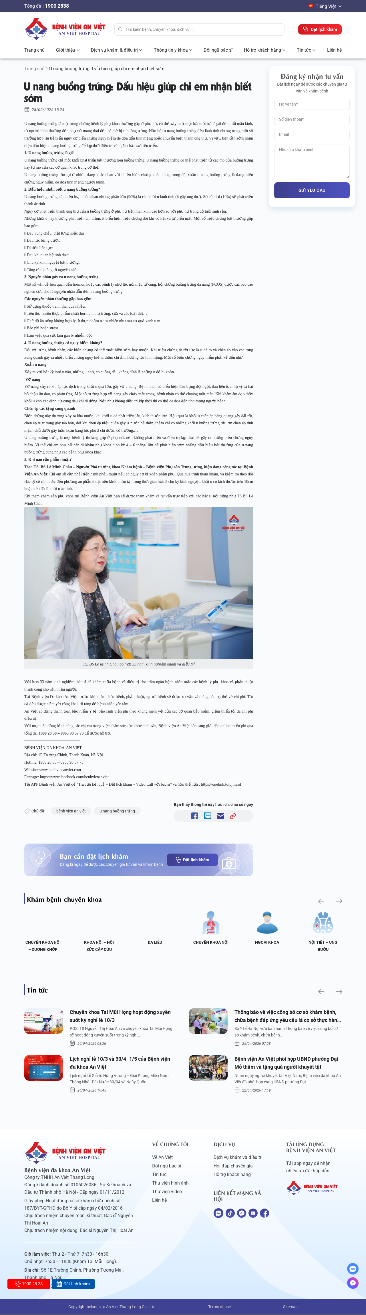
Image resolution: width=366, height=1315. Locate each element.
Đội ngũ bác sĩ (218, 50)
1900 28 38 (29, 1284)
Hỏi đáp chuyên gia (233, 1166)
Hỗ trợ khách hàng (262, 50)
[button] (320, 901)
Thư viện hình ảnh (170, 1183)
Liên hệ (334, 50)
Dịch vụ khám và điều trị (238, 1158)
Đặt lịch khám (192, 860)
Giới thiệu (65, 50)
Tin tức (304, 50)
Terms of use (219, 1307)
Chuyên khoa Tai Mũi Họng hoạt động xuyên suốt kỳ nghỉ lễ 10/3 (120, 1016)
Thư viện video (167, 1192)
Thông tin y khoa (171, 50)
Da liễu (155, 942)
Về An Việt (162, 1158)
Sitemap (290, 1307)
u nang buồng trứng (117, 811)
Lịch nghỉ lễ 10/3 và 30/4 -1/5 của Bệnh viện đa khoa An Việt (120, 1063)
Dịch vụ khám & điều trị (114, 50)
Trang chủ (34, 50)
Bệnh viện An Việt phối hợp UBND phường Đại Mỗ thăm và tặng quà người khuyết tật (286, 1063)
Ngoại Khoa (267, 942)
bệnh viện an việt (71, 811)
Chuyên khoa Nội (210, 942)
